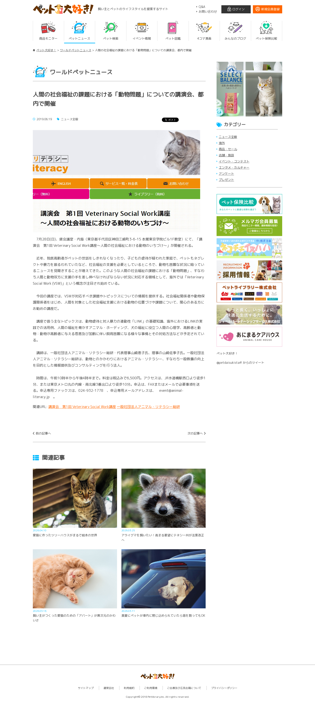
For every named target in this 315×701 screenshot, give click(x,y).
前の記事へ (43, 433)
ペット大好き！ (46, 50)
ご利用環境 (150, 688)
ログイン (238, 9)
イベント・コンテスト (234, 161)
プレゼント (226, 180)
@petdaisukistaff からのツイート (240, 362)
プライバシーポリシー (224, 688)
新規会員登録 (270, 9)
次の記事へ (195, 433)
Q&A (202, 7)
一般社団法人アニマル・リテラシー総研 (148, 406)
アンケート (226, 173)
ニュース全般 (228, 137)
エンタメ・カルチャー (234, 167)
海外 (222, 143)
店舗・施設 (226, 155)
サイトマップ (86, 688)
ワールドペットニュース (75, 50)
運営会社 (108, 688)
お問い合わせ (208, 11)
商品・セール (228, 149)
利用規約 (129, 688)
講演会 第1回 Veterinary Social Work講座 (82, 406)
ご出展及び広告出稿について (184, 688)
